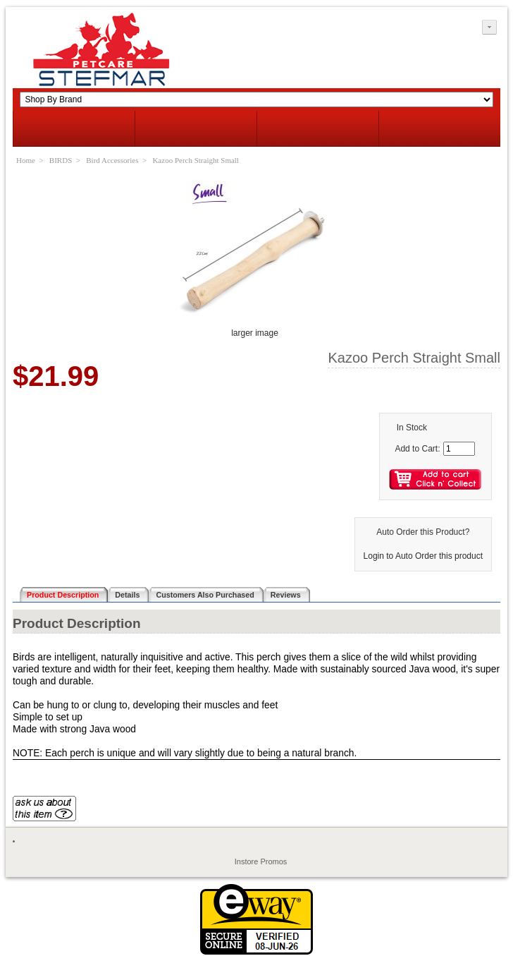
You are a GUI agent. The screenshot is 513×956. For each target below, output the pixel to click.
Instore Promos (261, 861)
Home (25, 160)
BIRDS (60, 160)
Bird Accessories (112, 160)
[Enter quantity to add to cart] (459, 449)
